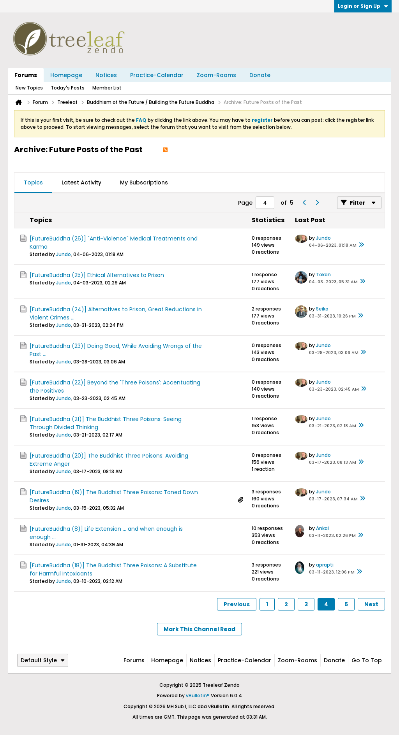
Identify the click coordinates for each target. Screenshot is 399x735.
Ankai (322, 528)
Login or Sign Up (363, 6)
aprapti (325, 564)
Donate (259, 75)
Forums (25, 75)
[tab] (33, 183)
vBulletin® (198, 695)
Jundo (63, 254)
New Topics (29, 87)
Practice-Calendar (157, 75)
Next (371, 604)
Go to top (366, 660)
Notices (106, 75)
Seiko (322, 308)
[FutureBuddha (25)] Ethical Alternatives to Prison (97, 275)
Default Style (43, 660)
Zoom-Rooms (216, 75)
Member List (107, 87)
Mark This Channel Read (199, 629)
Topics (33, 182)
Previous (237, 604)
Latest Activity (81, 182)
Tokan (323, 274)
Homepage (66, 75)
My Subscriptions (144, 182)
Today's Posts (68, 87)
